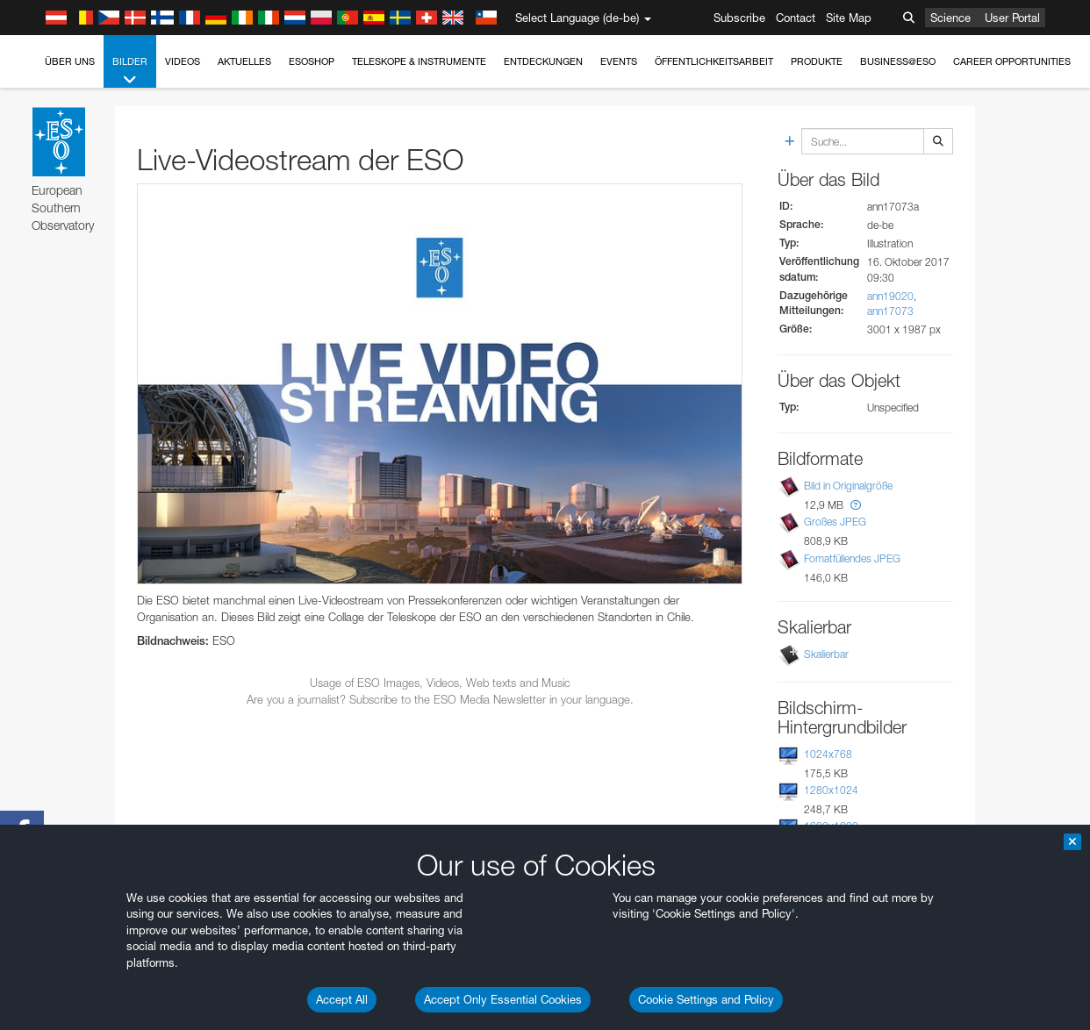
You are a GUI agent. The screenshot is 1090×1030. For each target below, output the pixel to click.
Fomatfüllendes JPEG (852, 558)
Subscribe (739, 18)
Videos (182, 61)
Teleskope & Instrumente (419, 61)
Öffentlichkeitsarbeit (714, 61)
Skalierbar (826, 654)
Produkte (817, 61)
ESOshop (311, 61)
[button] (855, 504)
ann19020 (890, 296)
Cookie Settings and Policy (706, 999)
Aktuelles (244, 61)
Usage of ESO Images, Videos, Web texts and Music (440, 683)
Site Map (848, 18)
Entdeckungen (543, 61)
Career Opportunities (1012, 61)
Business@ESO (898, 61)
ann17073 (890, 311)
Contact (795, 18)
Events (618, 61)
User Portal (1012, 18)
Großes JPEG (835, 522)
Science (950, 18)
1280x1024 (831, 790)
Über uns (70, 61)
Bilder (130, 71)
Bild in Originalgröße (848, 485)
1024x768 (828, 754)
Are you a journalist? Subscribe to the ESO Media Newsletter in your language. (440, 699)
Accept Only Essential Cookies (503, 999)
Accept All (342, 999)
